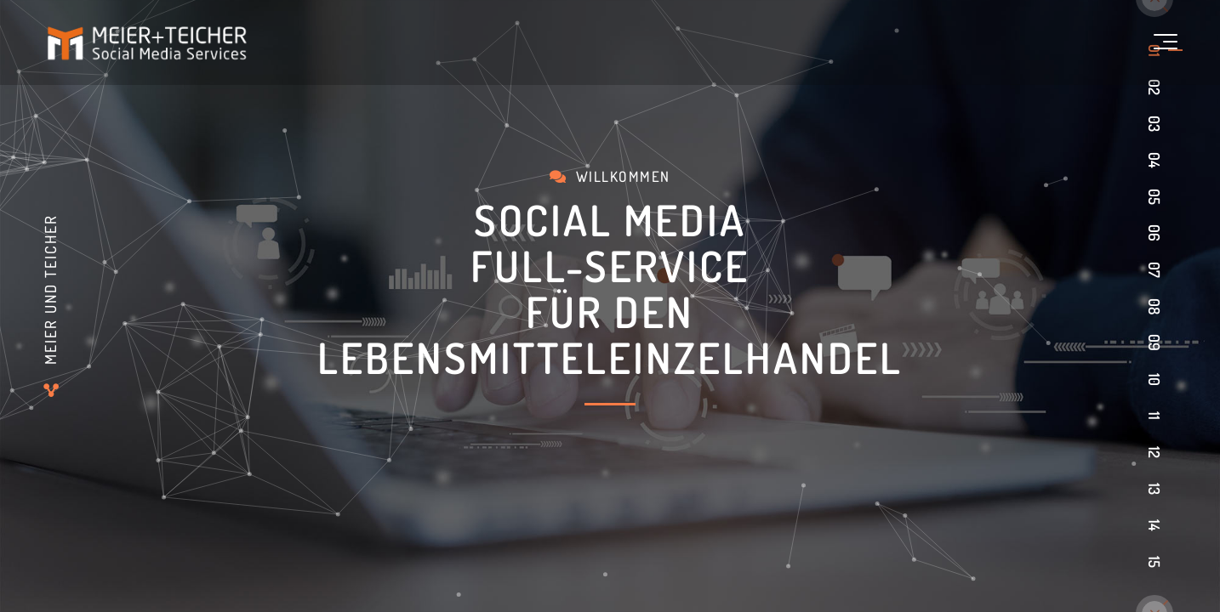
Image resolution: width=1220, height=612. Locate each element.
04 (1154, 160)
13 (1154, 489)
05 (1154, 197)
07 (1154, 270)
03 (1154, 124)
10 (1154, 379)
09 (1154, 342)
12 (1154, 452)
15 (1154, 562)
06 (1154, 232)
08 (1154, 306)
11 (1154, 415)
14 (1154, 525)
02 (1154, 87)
